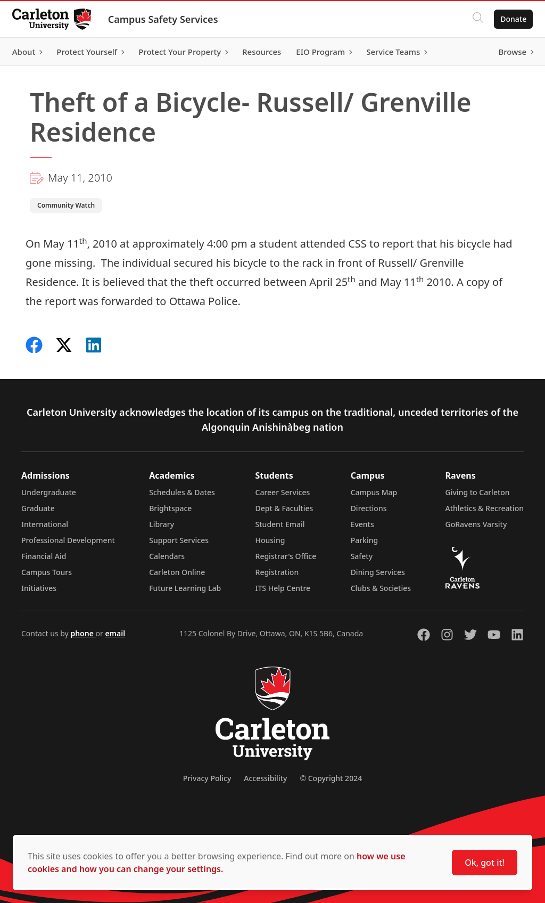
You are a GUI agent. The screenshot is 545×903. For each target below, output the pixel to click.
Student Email (280, 524)
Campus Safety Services (168, 19)
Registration (277, 572)
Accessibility (265, 778)
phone (82, 633)
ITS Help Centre (283, 588)
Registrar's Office (286, 556)
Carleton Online (177, 572)
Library (161, 524)
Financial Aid (43, 556)
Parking (364, 540)
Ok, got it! (485, 862)
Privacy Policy (207, 778)
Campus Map (374, 492)
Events (362, 524)
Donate (509, 19)
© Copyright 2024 (331, 778)
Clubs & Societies (381, 588)
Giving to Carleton (477, 492)
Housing (270, 540)
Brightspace (170, 508)
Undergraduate (48, 492)
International (44, 524)
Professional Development (68, 540)
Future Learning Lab (185, 588)
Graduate (38, 508)
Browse (507, 51)
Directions (369, 508)
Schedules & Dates (182, 492)
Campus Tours (46, 572)
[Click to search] (473, 19)
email (115, 633)
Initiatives (38, 588)
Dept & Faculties (284, 508)
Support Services (179, 540)
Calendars (167, 556)
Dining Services (378, 572)
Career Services (282, 492)
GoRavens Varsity (476, 524)
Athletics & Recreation (484, 508)
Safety (362, 556)
